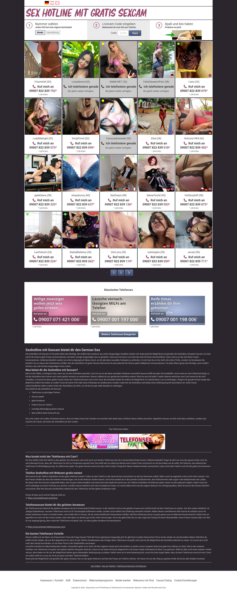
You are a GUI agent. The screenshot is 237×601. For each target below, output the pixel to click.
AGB (68, 580)
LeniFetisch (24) (43, 252)
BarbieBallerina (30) (80, 252)
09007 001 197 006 (115, 319)
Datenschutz (80, 580)
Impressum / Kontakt (51, 580)
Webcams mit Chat (143, 580)
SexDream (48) (118, 195)
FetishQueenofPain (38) (156, 81)
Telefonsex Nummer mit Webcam (131, 566)
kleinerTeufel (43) (156, 195)
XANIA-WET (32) (118, 81)
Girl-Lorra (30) (118, 252)
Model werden (123, 580)
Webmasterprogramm (101, 580)
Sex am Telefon (109, 566)
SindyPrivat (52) (80, 138)
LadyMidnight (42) (43, 138)
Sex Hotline (96, 566)
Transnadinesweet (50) (118, 138)
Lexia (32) (194, 81)
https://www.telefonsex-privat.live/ (43, 498)
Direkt (40, 32)
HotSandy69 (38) (194, 195)
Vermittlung (53, 32)
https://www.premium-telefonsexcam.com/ (46, 527)
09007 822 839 (43, 91)
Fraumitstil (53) (43, 81)
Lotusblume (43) (81, 81)
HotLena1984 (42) (194, 138)
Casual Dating (164, 580)
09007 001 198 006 (174, 319)
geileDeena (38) (43, 195)
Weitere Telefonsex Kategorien (118, 334)
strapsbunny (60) (80, 195)
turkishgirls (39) (156, 252)
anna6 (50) (194, 252)
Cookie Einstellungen (185, 580)
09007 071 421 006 (57, 319)
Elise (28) (156, 138)
